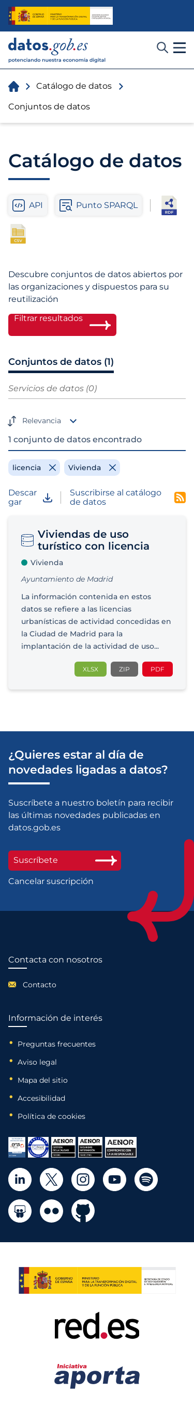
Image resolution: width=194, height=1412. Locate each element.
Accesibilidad (41, 1098)
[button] (179, 48)
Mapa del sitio (43, 1080)
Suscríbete (64, 860)
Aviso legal (37, 1062)
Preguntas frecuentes (57, 1044)
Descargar (30, 497)
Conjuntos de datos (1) (61, 361)
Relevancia (41, 420)
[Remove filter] (34, 467)
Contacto (39, 984)
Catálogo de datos (74, 86)
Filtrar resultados (48, 318)
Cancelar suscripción (51, 881)
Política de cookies (51, 1116)
